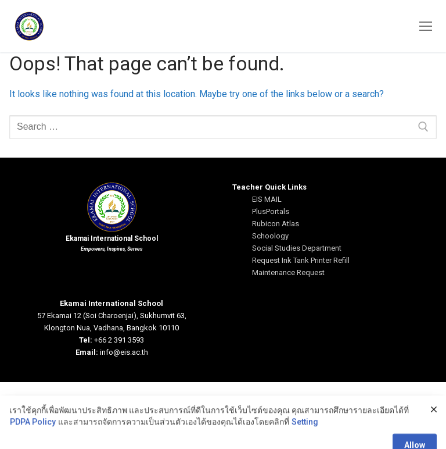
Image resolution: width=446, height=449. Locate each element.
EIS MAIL (267, 199)
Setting (305, 441)
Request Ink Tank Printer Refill (301, 260)
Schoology (270, 235)
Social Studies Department (296, 248)
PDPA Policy (33, 441)
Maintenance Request (288, 272)
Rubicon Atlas (275, 223)
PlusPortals (270, 211)
